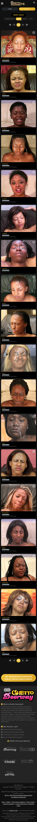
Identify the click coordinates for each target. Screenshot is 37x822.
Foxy (3, 338)
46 (18, 25)
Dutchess (5, 583)
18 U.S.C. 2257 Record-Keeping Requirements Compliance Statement (18, 796)
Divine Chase (6, 617)
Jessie (4, 94)
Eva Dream (5, 513)
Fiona (3, 373)
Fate (3, 443)
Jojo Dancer (5, 59)
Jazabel (4, 233)
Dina (3, 652)
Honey (4, 303)
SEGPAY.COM (13, 810)
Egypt (3, 548)
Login (9, 9)
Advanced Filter (9, 19)
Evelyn (4, 478)
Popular (25, 19)
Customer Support (8, 804)
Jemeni (4, 199)
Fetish (4, 408)
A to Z (30, 19)
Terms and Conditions (18, 802)
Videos (8, 802)
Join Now (27, 9)
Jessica (4, 129)
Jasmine (4, 268)
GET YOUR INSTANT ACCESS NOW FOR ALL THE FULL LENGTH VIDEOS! (18, 678)
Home (3, 802)
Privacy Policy (30, 802)
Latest (18, 19)
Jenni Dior (5, 164)
